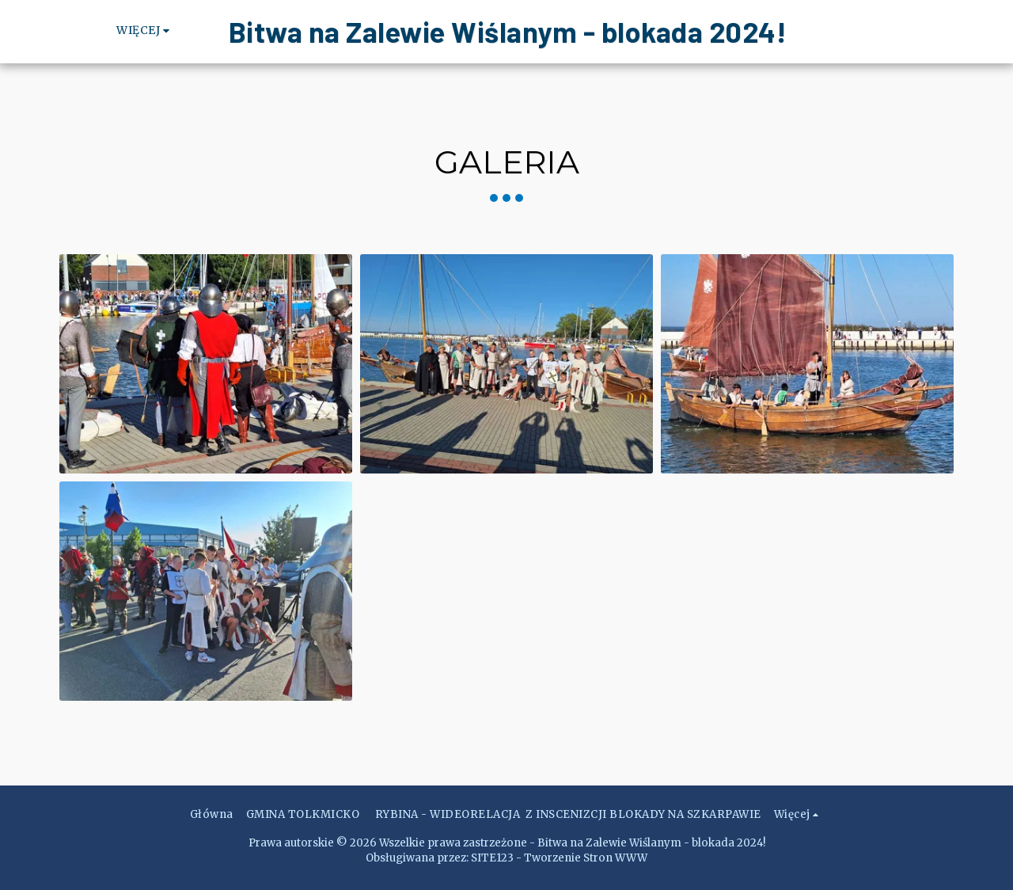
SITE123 (492, 858)
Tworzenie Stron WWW (585, 858)
